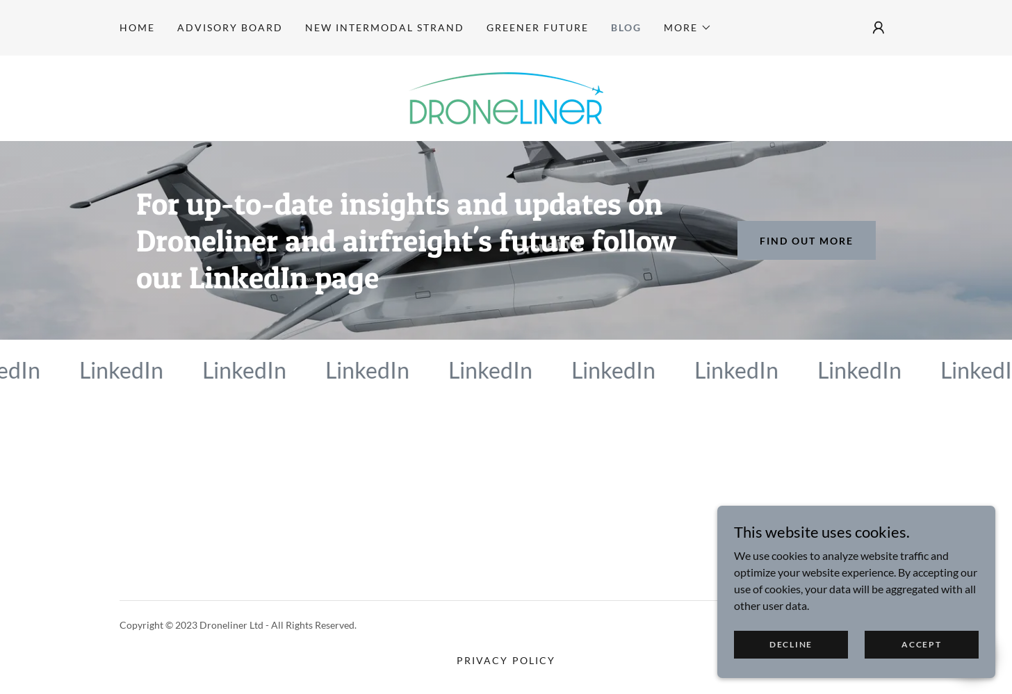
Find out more (807, 241)
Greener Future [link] (538, 27)
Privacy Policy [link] (506, 660)
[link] (506, 97)
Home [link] (137, 27)
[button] (688, 27)
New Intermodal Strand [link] (384, 27)
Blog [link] (626, 27)
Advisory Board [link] (230, 27)
